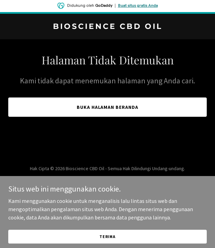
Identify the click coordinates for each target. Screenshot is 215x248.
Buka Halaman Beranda (108, 107)
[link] (107, 26)
